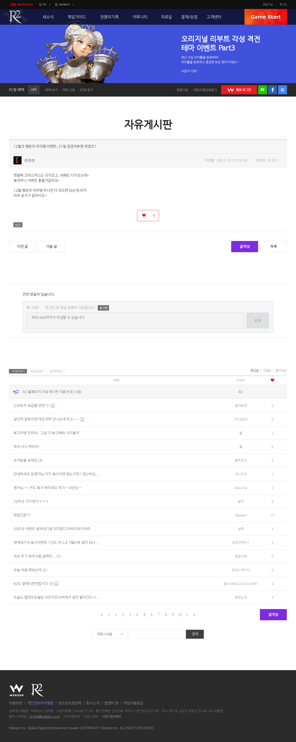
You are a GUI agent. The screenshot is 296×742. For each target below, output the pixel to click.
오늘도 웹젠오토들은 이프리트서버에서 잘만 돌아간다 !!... (56, 597)
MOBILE (64, 4)
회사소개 (92, 703)
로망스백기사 (241, 570)
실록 (241, 529)
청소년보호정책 (69, 703)
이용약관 (15, 703)
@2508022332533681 (241, 583)
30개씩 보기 (37, 371)
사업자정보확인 (111, 716)
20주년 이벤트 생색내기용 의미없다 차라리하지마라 (51, 529)
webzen (21, 4)
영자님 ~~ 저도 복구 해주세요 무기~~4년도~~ (47, 488)
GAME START (265, 17)
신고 (17, 224)
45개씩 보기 (56, 371)
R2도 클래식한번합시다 (35, 583)
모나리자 (241, 474)
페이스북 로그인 (272, 89)
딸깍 (241, 501)
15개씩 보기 (18, 371)
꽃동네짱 (241, 556)
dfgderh (241, 515)
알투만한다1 (240, 542)
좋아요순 (281, 370)
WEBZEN (16, 690)
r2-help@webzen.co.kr (44, 716)
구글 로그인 (282, 89)
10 (180, 614)
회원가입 (268, 4)
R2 (16, 17)
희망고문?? (21, 515)
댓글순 (267, 370)
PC (45, 4)
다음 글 (51, 246)
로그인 (283, 4)
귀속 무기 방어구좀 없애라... (37, 556)
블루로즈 (241, 460)
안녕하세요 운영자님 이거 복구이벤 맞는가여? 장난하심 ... (56, 474)
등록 (257, 320)
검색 (195, 634)
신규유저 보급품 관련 (34, 405)
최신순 (254, 370)
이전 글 (22, 246)
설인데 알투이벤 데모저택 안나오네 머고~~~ (48, 419)
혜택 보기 (51, 90)
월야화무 (241, 405)
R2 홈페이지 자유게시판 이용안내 (52, 392)
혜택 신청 (69, 90)
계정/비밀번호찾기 (205, 90)
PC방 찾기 (86, 90)
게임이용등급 (133, 703)
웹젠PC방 (111, 703)
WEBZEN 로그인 (239, 89)
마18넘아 (241, 419)
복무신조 (241, 597)
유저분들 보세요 (27, 460)
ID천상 (30, 160)
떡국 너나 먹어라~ (26, 446)
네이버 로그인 (262, 89)
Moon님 (241, 488)
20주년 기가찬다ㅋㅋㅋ (30, 501)
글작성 (245, 246)
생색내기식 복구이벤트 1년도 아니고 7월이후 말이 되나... (55, 542)
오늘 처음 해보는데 (30, 570)
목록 (273, 246)
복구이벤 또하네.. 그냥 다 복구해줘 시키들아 (46, 433)
